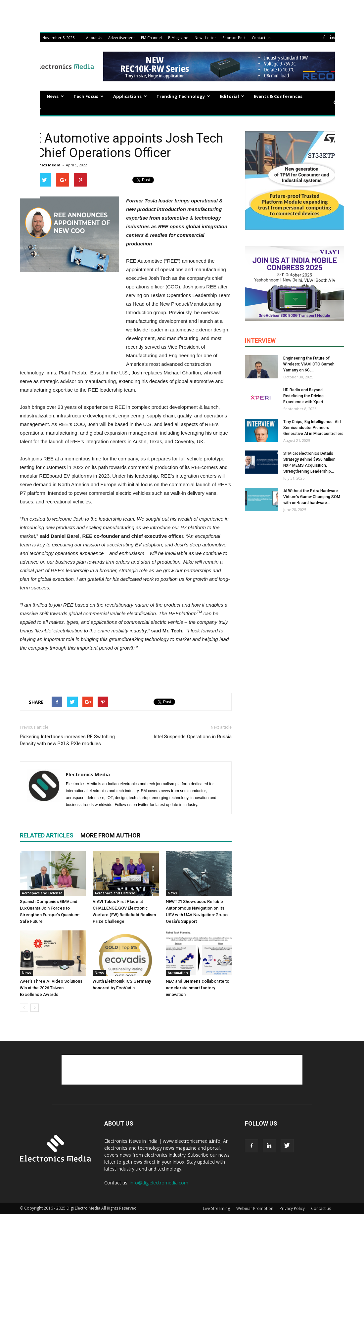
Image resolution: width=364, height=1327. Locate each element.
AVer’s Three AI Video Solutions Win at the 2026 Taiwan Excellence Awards (51, 988)
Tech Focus (88, 96)
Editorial (232, 96)
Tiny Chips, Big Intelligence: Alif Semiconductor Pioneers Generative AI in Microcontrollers (313, 427)
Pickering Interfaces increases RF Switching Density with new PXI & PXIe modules (67, 740)
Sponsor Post (234, 37)
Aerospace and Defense (42, 893)
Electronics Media (43, 164)
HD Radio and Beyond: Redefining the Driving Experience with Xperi (303, 396)
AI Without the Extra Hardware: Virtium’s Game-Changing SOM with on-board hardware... (311, 497)
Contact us (261, 37)
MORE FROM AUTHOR (110, 835)
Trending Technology (183, 96)
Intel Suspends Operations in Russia (193, 737)
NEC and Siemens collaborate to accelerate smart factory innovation (197, 988)
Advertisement (121, 37)
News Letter (205, 37)
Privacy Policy (292, 1208)
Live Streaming (216, 1208)
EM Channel (151, 37)
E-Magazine (178, 37)
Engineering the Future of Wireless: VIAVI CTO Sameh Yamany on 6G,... (309, 364)
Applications (130, 96)
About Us (94, 37)
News (55, 96)
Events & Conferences (278, 96)
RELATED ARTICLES (46, 835)
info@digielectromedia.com (159, 1182)
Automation (178, 972)
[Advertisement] (125, 671)
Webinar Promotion (254, 1208)
